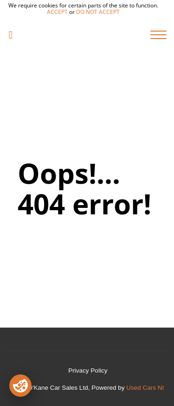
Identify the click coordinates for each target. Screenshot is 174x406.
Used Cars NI (145, 387)
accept (57, 12)
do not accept (98, 12)
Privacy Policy (87, 370)
